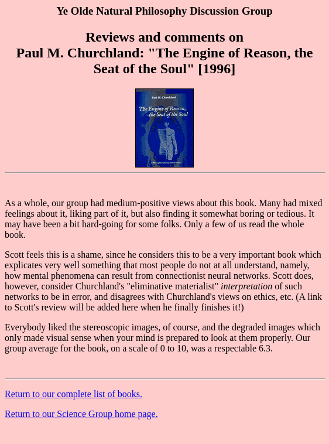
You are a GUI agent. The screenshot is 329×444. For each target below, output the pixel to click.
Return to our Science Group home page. (81, 414)
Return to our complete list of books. (73, 394)
